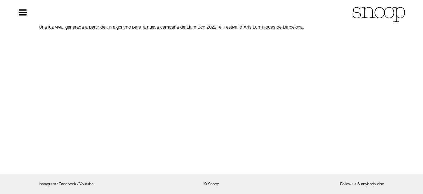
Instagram (47, 184)
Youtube (86, 184)
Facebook (67, 184)
